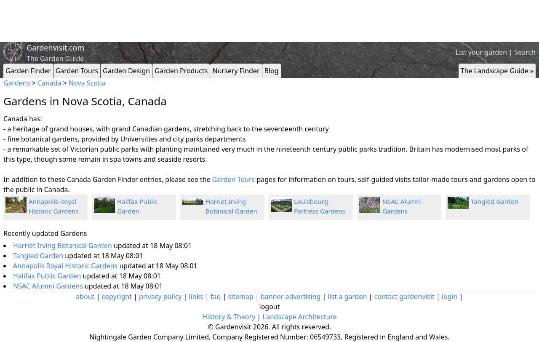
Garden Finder (28, 70)
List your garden (481, 52)
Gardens (16, 83)
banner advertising (290, 296)
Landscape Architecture (300, 316)
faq (216, 296)
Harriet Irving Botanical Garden (63, 245)
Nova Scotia (87, 83)
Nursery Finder (235, 70)
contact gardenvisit (404, 296)
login (450, 296)
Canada (49, 83)
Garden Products (181, 70)
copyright (117, 296)
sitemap (240, 296)
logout (269, 306)
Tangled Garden (494, 201)
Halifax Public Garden (48, 276)
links (196, 296)
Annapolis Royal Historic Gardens (66, 265)
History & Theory (228, 316)
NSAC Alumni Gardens (49, 286)
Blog (271, 70)
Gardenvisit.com (55, 48)
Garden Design (126, 70)
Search (525, 52)
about (85, 296)
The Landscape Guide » (497, 70)
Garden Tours (77, 70)
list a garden (347, 296)
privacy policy (160, 296)
